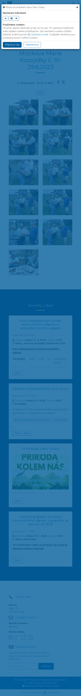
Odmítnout (32, 44)
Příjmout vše (12, 44)
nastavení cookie (38, 34)
